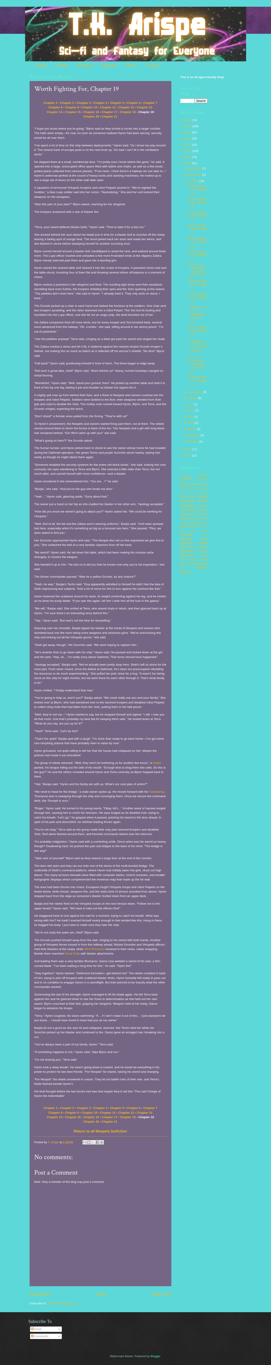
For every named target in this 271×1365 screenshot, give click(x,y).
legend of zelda (190, 526)
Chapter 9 (72, 107)
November (195, 174)
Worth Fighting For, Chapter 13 (197, 298)
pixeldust (202, 547)
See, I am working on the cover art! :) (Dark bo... (196, 364)
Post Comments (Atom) (62, 1303)
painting (202, 543)
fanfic (183, 518)
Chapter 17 (109, 112)
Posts (36, 1329)
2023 (188, 138)
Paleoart (109, 65)
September (195, 392)
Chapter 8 (55, 107)
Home (41, 65)
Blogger (155, 1356)
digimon (203, 510)
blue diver (187, 496)
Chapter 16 (91, 112)
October (193, 181)
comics (187, 505)
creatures (191, 510)
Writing (84, 65)
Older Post (161, 1294)
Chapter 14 (54, 112)
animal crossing (194, 474)
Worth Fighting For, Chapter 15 (197, 255)
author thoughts (197, 484)
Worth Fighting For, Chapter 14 (197, 285)
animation (201, 478)
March (192, 429)
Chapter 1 (50, 103)
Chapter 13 (144, 107)
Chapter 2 (67, 103)
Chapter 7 (150, 103)
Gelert (157, 763)
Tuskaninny (156, 791)
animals (186, 478)
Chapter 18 (128, 112)
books (202, 496)
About (62, 65)
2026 (188, 120)
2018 (188, 449)
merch (204, 526)
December (195, 168)
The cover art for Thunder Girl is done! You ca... (196, 345)
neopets (186, 534)
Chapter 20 (91, 116)
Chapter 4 (100, 103)
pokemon (187, 551)
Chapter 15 (73, 112)
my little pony (194, 530)
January (193, 441)
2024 (188, 132)
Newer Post (40, 1294)
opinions (186, 543)
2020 (188, 157)
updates (201, 567)
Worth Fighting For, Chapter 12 (197, 331)
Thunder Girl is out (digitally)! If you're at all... (196, 314)
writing (185, 572)
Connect (153, 65)
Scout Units (72, 953)
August (193, 398)
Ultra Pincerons (94, 949)
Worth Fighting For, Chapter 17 (197, 229)
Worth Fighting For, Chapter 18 (197, 216)
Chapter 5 (117, 103)
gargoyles (193, 518)
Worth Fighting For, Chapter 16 (197, 242)
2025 (188, 126)
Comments (39, 1336)
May (191, 416)
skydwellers (187, 555)
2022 (188, 144)
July (191, 404)
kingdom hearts (198, 522)
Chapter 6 (134, 103)
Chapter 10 (89, 107)
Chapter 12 (126, 107)
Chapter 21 (109, 116)
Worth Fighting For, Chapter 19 (197, 202)
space (203, 555)
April (191, 423)
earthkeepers (188, 514)
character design (194, 500)
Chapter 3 (83, 103)
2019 (188, 163)
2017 (188, 455)
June (191, 410)
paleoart (186, 547)
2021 (188, 151)
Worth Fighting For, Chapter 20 (197, 189)
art (183, 483)
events (203, 514)
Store (131, 65)
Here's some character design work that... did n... (197, 270)
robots (204, 551)
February (194, 435)
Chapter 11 (108, 107)
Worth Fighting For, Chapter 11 (197, 380)
